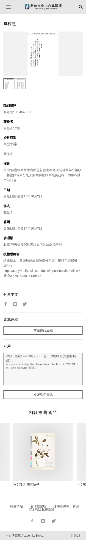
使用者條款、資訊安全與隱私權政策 (54, 507)
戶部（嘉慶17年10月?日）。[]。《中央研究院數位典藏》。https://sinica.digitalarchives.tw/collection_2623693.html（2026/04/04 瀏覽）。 (43, 369)
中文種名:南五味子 (26, 484)
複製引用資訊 (43, 394)
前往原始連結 (43, 330)
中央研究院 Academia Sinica (24, 535)
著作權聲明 (38, 506)
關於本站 (16, 506)
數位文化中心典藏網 (43, 7)
